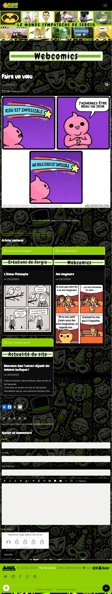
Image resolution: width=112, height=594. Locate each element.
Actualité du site (22, 342)
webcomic (32, 233)
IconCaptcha (24, 547)
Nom (4, 439)
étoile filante (17, 233)
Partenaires (47, 568)
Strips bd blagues (23, 250)
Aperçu (80, 481)
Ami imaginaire (65, 274)
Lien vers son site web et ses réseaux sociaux (56, 220)
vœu (5, 233)
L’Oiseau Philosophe (16, 274)
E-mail (5, 452)
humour (45, 233)
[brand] (11, 5)
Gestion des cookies (66, 589)
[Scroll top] (106, 588)
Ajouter (8, 554)
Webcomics (17, 91)
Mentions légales (44, 589)
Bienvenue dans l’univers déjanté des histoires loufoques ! (26, 368)
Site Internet (8, 466)
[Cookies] (6, 588)
